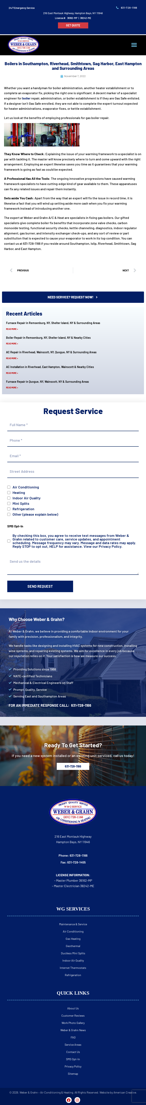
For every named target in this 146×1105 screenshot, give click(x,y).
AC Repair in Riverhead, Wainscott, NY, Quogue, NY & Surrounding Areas (51, 352)
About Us (73, 1008)
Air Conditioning (26, 487)
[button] (134, 44)
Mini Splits (21, 503)
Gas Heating (73, 938)
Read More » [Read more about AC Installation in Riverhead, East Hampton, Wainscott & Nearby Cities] (12, 373)
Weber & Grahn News (73, 1030)
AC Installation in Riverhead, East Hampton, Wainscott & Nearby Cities (50, 367)
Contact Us (73, 1052)
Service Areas (73, 1044)
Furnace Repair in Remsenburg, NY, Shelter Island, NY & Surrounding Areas (53, 323)
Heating (19, 492)
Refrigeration (23, 509)
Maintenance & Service (73, 924)
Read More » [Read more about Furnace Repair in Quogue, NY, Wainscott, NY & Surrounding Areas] (12, 387)
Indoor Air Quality (27, 498)
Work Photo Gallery (73, 1023)
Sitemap (73, 1073)
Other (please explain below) (35, 514)
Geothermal (73, 946)
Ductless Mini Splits (73, 953)
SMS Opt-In (73, 1059)
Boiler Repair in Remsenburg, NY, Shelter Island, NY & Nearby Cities (48, 337)
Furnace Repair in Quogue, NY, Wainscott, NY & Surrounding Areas (47, 381)
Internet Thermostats (73, 967)
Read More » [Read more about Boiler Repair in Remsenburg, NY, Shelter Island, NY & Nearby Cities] (12, 343)
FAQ (73, 1037)
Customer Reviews (73, 1015)
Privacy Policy (110, 546)
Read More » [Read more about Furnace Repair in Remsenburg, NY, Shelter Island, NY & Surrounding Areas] (12, 329)
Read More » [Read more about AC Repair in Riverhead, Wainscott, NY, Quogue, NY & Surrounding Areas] (12, 358)
